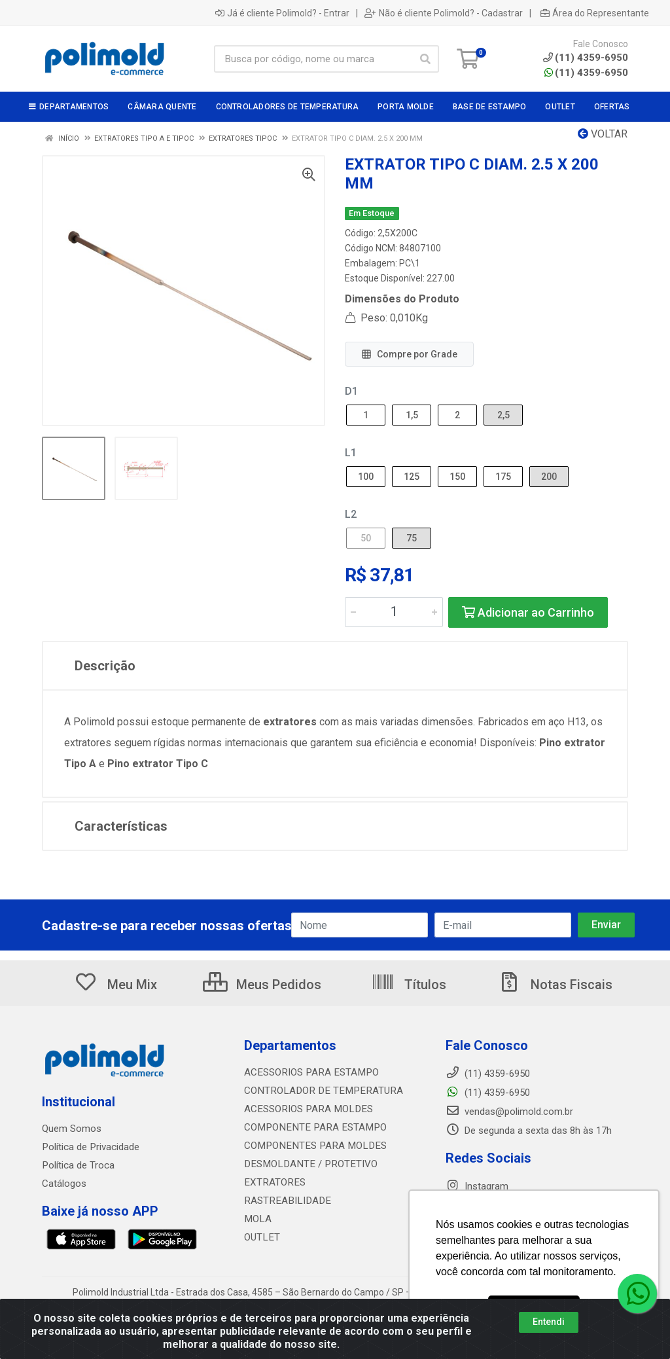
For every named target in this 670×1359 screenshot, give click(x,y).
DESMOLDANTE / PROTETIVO (307, 1164)
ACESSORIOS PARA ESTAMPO (309, 1072)
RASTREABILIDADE (285, 1200)
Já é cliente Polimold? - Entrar (282, 13)
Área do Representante (594, 13)
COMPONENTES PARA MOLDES (311, 1145)
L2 (351, 514)
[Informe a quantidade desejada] (394, 612)
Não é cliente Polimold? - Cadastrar (443, 13)
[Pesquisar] (425, 59)
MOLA (257, 1219)
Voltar (602, 134)
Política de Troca (78, 1165)
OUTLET (261, 1237)
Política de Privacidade (90, 1147)
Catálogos (64, 1183)
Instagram (477, 1186)
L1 (351, 452)
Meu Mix (115, 984)
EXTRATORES (273, 1182)
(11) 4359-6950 (586, 73)
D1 (351, 391)
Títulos (408, 984)
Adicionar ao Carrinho (528, 612)
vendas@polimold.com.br (509, 1111)
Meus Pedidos (262, 984)
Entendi (549, 1321)
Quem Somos (71, 1128)
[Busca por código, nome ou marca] (313, 59)
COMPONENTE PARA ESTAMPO (311, 1127)
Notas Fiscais (554, 984)
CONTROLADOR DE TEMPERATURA (319, 1090)
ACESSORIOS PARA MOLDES (306, 1109)
